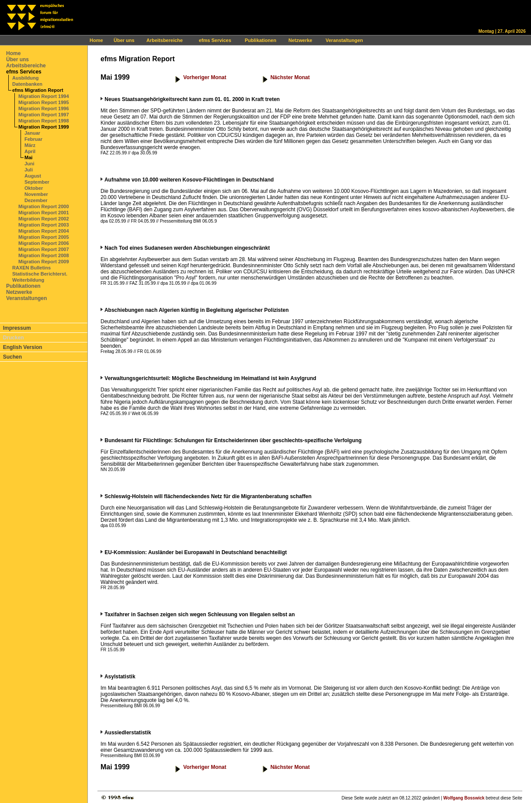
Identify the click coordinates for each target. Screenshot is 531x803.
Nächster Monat (290, 77)
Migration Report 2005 (43, 237)
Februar (33, 139)
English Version (22, 347)
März (29, 145)
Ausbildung (25, 77)
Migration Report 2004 (43, 231)
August (32, 175)
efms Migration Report (37, 90)
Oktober (33, 188)
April (29, 151)
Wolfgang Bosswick (463, 798)
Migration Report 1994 (43, 96)
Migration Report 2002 (43, 218)
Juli (28, 169)
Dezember (36, 200)
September (36, 182)
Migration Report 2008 (43, 255)
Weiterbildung (28, 280)
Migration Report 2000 (43, 206)
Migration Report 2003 (43, 224)
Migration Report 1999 (43, 126)
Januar (32, 133)
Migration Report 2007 (43, 249)
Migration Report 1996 (43, 108)
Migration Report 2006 (43, 243)
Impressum (17, 328)
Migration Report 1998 (43, 120)
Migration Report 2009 (43, 261)
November (36, 194)
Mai (28, 157)
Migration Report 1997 (43, 114)
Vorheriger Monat (204, 77)
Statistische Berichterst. (39, 273)
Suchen (12, 357)
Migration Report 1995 (43, 102)
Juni (29, 163)
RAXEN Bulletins (31, 267)
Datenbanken (27, 84)
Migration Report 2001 (43, 212)
